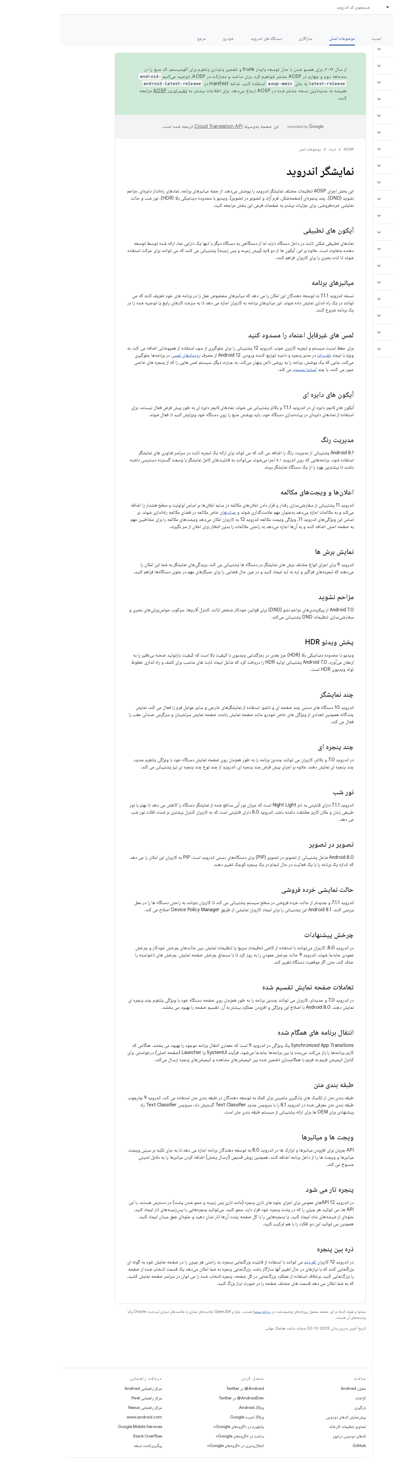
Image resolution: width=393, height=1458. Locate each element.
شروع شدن (347, 38)
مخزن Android (293, 1388)
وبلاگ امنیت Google (187, 1417)
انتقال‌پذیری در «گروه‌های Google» (175, 1445)
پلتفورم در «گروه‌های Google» (179, 1426)
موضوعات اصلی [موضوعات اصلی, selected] (282, 38)
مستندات (377, 24)
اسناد (272, 149)
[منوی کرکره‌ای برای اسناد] (325, 7)
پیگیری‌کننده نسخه (88, 1445)
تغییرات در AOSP (110, 91)
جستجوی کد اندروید (293, 7)
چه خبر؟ (379, 38)
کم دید (250, 1262)
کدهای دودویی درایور (289, 1436)
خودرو (168, 38)
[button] (357, 49)
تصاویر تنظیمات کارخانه (287, 1426)
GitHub (299, 1445)
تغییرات (264, 355)
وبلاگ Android (191, 1407)
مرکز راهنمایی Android (83, 1388)
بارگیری (300, 1407)
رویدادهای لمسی (125, 355)
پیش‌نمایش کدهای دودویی (286, 1417)
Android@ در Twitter (185, 1388)
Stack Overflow (87, 1436)
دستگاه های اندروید (206, 38)
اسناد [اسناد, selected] (337, 7)
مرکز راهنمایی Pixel (86, 1398)
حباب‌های (168, 512)
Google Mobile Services (80, 1426)
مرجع (141, 38)
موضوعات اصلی (249, 149)
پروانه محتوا (202, 1311)
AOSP (289, 149)
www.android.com (84, 1417)
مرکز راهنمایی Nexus (85, 1407)
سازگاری (245, 38)
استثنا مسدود (244, 369)
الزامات (300, 1398)
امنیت (316, 38)
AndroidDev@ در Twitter (181, 1398)
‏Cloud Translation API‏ (158, 126)
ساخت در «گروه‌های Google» (180, 1436)
